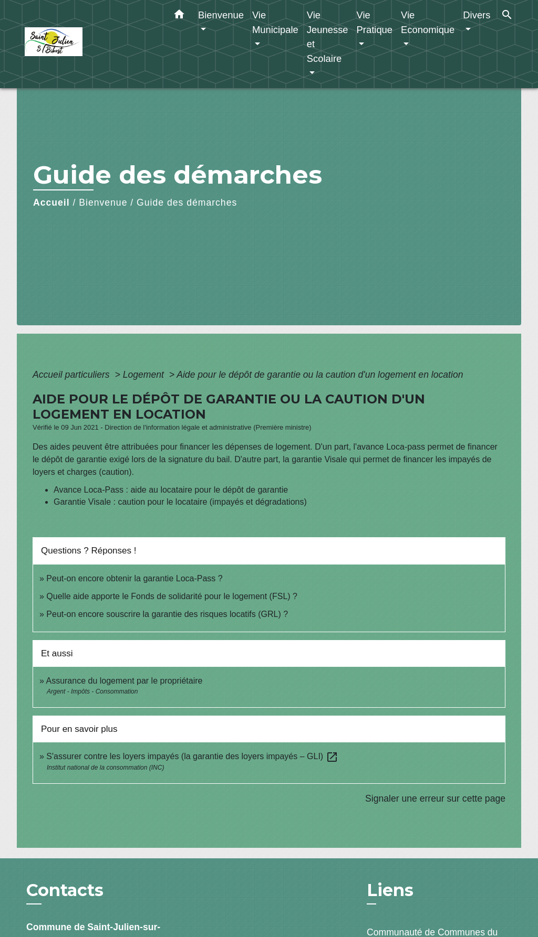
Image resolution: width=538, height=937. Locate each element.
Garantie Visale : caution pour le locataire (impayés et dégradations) (180, 501)
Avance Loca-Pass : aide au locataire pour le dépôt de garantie (171, 489)
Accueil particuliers (72, 374)
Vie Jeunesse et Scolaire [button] (327, 36)
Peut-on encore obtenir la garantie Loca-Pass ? (134, 578)
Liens (390, 890)
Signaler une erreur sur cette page (435, 798)
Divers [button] (476, 14)
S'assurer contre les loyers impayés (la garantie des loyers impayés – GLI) (192, 756)
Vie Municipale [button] (275, 22)
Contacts (65, 890)
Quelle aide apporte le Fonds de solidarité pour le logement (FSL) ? (171, 596)
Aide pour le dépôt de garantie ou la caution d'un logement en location (320, 374)
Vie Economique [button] (427, 22)
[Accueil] (90, 44)
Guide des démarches (187, 202)
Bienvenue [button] (221, 14)
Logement (145, 374)
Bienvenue (103, 202)
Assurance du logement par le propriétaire (124, 680)
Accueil (51, 202)
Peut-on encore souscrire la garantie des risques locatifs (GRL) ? (167, 614)
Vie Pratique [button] (375, 22)
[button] (179, 16)
